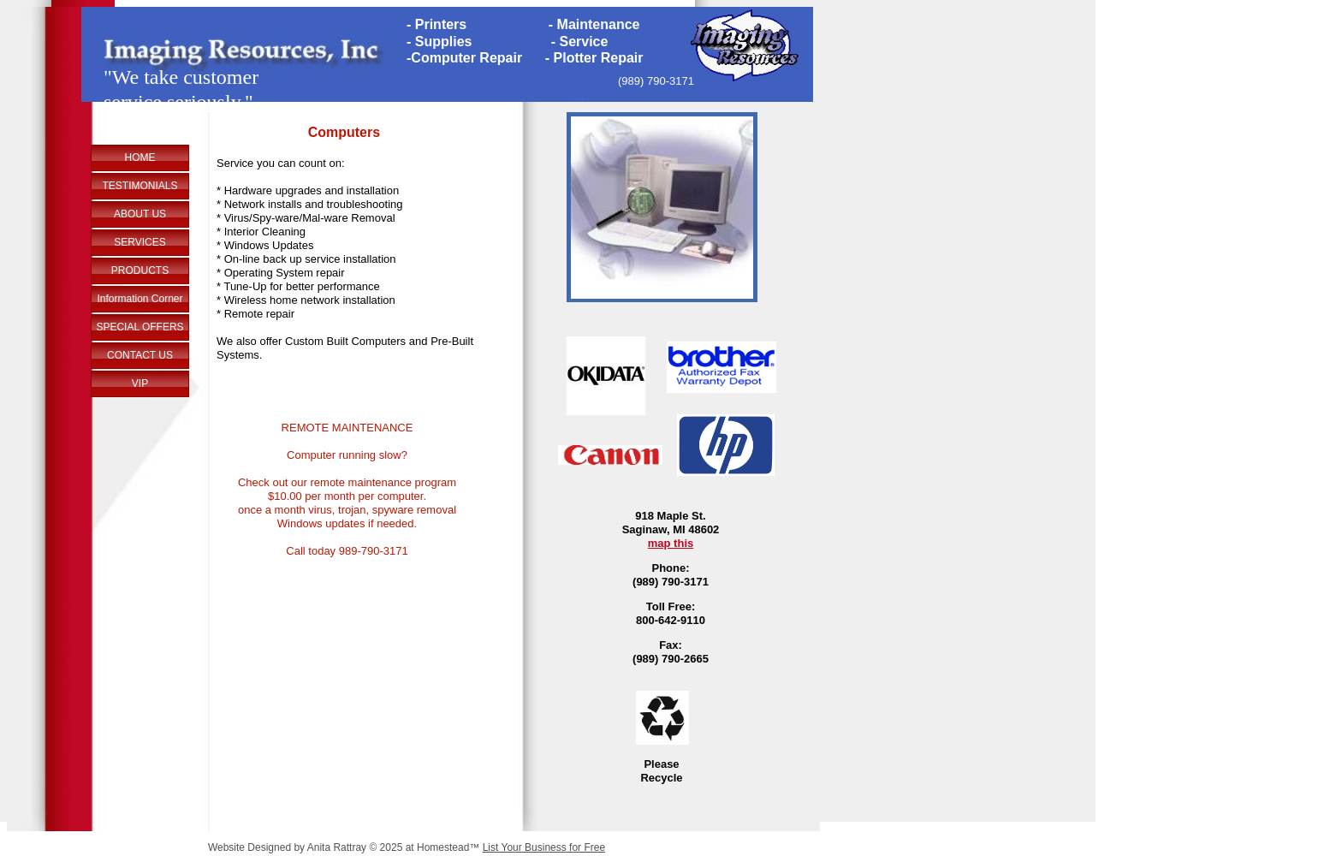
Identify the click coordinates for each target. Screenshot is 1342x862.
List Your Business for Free (544, 847)
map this (670, 543)
